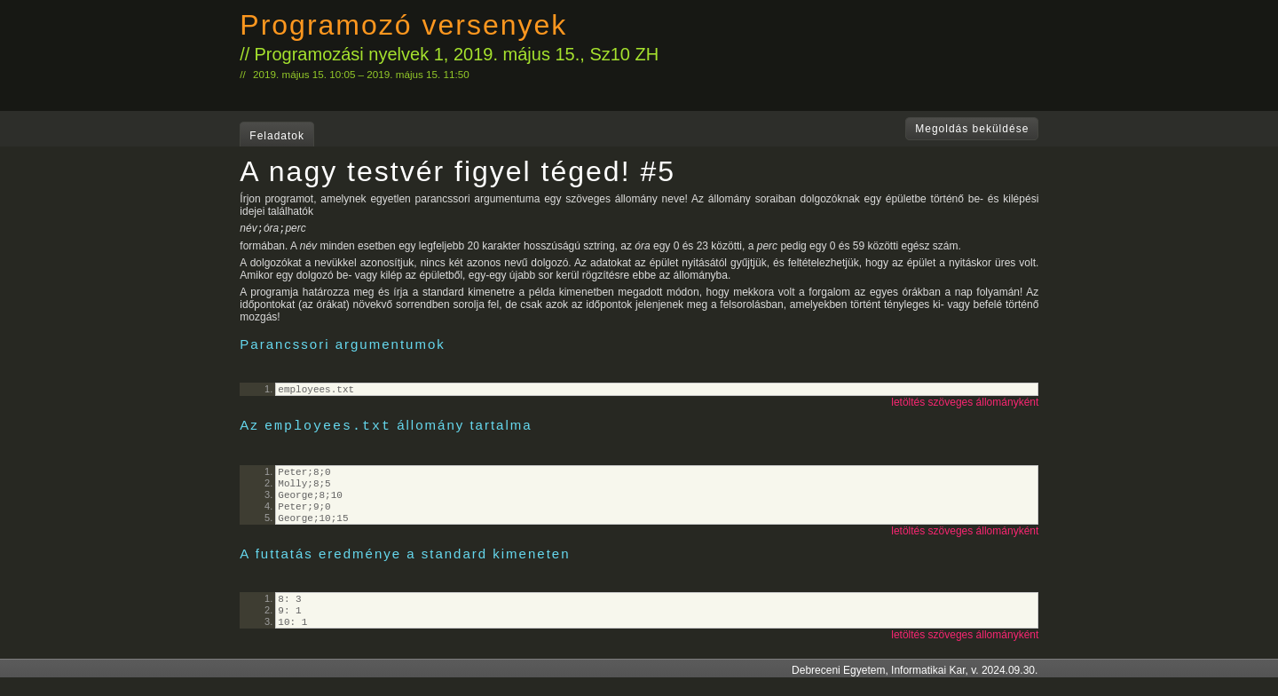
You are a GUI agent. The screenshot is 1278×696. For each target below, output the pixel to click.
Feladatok (276, 136)
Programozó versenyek (403, 25)
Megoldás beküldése (972, 129)
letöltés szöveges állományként (964, 405)
